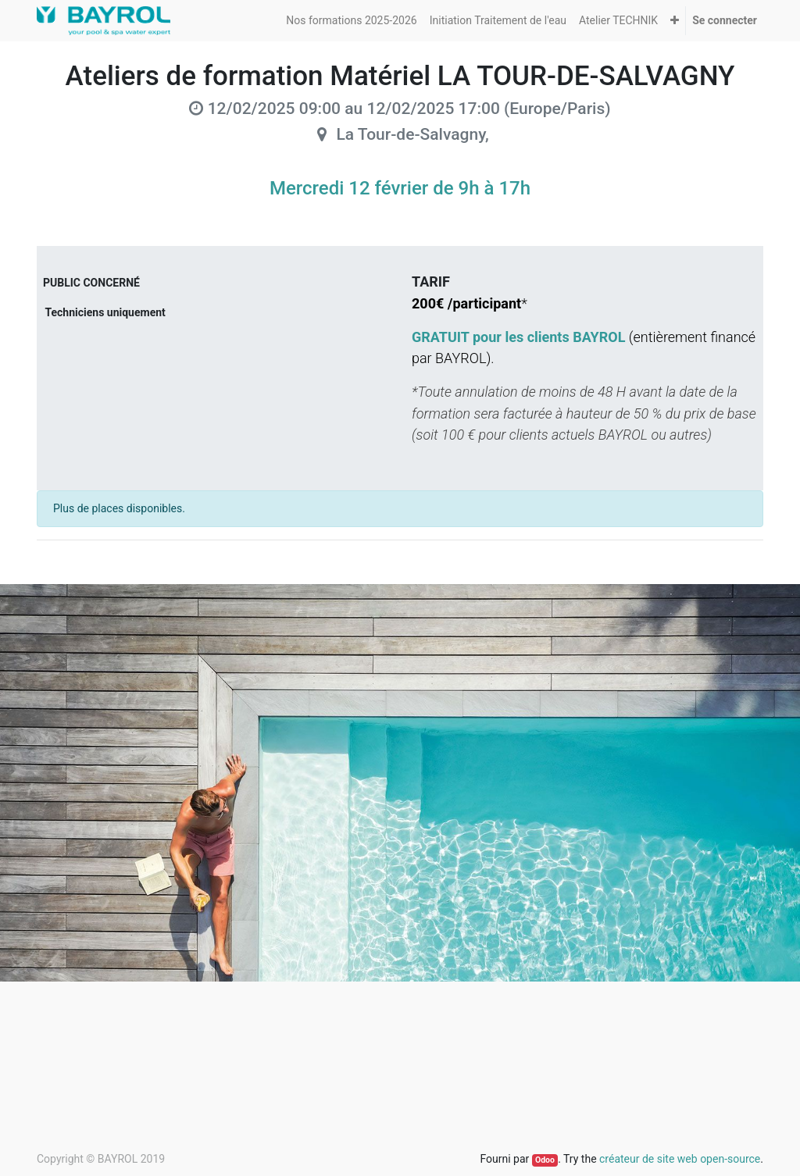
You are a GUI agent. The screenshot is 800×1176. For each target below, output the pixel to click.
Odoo (545, 1160)
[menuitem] (351, 20)
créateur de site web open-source (679, 1159)
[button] (674, 20)
